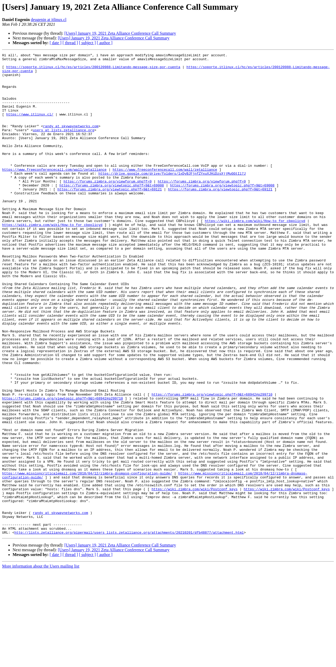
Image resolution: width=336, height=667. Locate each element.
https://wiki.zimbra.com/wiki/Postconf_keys (194, 576)
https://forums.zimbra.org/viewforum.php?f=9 (107, 207)
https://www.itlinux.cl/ (29, 126)
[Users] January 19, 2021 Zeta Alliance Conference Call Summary (120, 33)
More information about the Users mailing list (40, 662)
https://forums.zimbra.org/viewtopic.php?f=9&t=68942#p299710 (211, 463)
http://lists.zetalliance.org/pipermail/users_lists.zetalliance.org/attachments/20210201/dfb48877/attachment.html (129, 628)
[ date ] (55, 43)
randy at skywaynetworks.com (70, 141)
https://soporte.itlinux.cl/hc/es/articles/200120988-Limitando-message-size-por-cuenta (93, 70)
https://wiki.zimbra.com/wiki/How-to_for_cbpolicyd (255, 254)
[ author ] (105, 43)
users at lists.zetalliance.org (63, 145)
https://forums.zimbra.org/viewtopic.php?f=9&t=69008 (111, 212)
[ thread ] (70, 43)
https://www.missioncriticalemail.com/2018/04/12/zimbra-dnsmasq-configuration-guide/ (87, 557)
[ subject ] (87, 43)
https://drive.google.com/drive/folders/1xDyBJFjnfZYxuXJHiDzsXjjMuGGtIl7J (172, 197)
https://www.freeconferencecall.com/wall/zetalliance (54, 193)
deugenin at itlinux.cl (48, 19)
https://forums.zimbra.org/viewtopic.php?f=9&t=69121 (109, 216)
